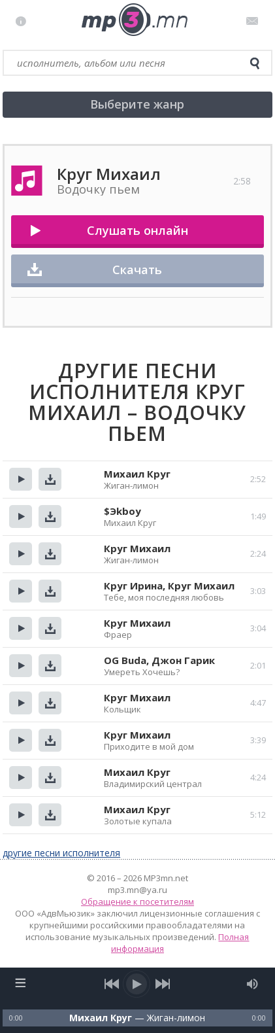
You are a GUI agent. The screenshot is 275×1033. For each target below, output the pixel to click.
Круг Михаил (137, 548)
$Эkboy (122, 511)
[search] (254, 63)
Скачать (137, 269)
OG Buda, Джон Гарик (159, 660)
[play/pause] (137, 984)
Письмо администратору (254, 21)
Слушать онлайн (137, 230)
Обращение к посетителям (137, 901)
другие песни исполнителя (61, 853)
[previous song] (112, 984)
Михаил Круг (137, 474)
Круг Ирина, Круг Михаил (169, 585)
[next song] (162, 984)
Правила (24, 21)
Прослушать (20, 479)
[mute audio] (252, 983)
